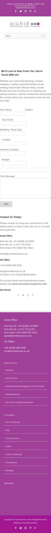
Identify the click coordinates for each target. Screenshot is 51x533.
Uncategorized (11, 462)
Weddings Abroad (13, 394)
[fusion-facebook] (18, 295)
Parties (8, 446)
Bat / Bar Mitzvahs (13, 422)
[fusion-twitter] (23, 295)
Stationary (10, 370)
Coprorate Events (12, 438)
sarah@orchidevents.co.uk (25, 8)
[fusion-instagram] (28, 295)
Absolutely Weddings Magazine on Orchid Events (25, 386)
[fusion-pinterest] (33, 295)
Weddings (10, 470)
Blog (7, 430)
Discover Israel (11, 378)
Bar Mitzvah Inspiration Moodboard (19, 402)
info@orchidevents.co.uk (16, 351)
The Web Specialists (29, 523)
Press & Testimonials (14, 454)
